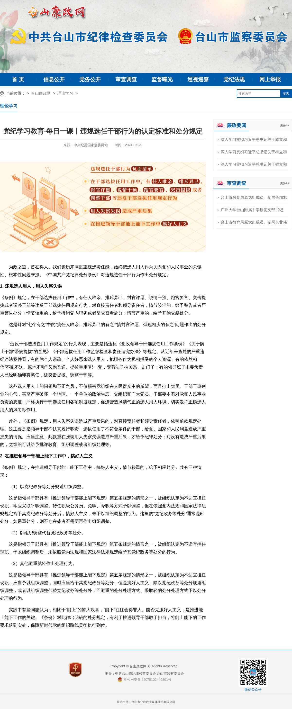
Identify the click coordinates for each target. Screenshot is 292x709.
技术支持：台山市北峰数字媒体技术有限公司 (146, 702)
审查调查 (126, 79)
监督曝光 (162, 79)
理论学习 (65, 93)
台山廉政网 (41, 93)
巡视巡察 (198, 79)
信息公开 (54, 79)
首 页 (18, 79)
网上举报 (270, 79)
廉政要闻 (236, 125)
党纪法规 (234, 79)
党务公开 (90, 79)
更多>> (284, 125)
